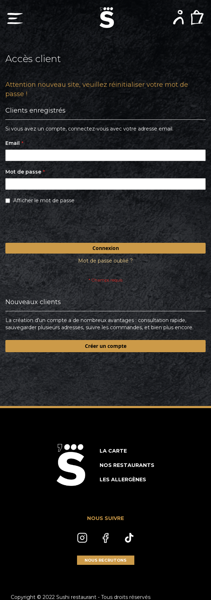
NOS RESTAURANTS (127, 465)
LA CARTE (113, 451)
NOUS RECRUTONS (105, 560)
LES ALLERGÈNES (123, 479)
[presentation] (59, 225)
